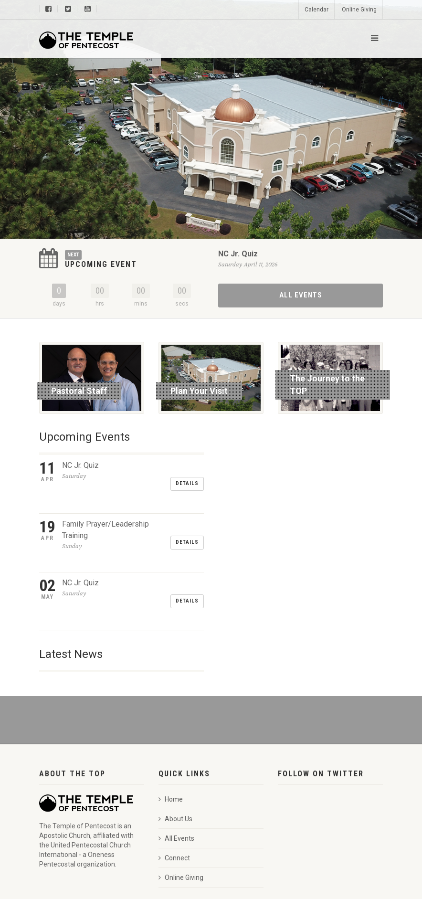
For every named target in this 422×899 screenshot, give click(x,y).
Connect (174, 800)
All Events (300, 295)
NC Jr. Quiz (238, 253)
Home (170, 742)
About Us (175, 761)
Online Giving (359, 9)
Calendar (316, 9)
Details (187, 472)
